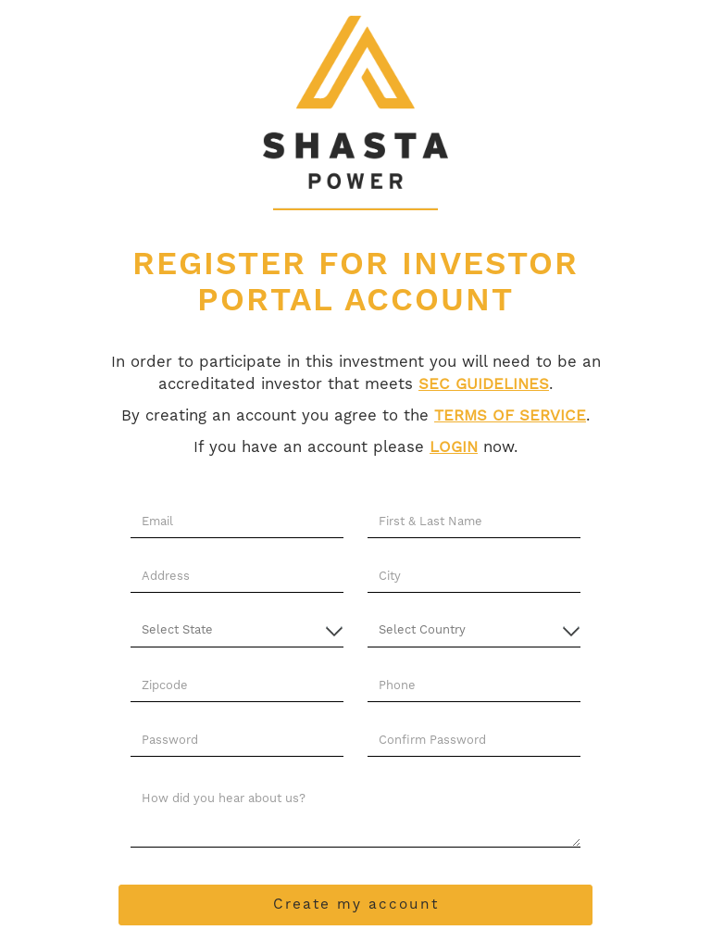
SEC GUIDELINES (483, 385)
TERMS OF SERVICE (510, 416)
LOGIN (454, 448)
